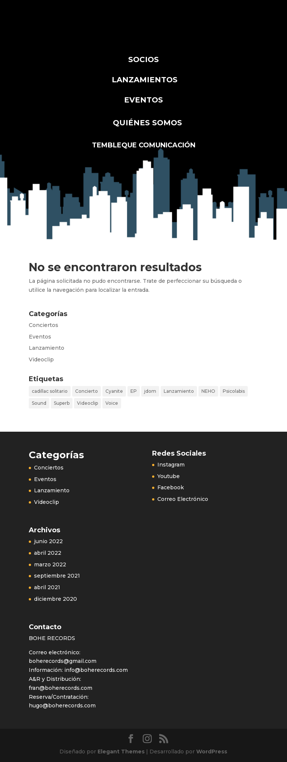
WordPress (211, 751)
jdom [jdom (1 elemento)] (150, 391)
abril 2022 (47, 553)
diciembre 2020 (55, 599)
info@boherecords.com (95, 670)
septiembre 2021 (57, 575)
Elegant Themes (121, 751)
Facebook (170, 487)
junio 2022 (48, 541)
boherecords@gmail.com (62, 661)
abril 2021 (47, 587)
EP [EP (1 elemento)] (133, 391)
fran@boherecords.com (60, 688)
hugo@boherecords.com (62, 705)
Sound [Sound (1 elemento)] (39, 403)
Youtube (168, 476)
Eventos (40, 336)
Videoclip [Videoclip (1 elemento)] (87, 403)
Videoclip (41, 359)
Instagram (171, 464)
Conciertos (43, 325)
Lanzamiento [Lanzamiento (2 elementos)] (179, 391)
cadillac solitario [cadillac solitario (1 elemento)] (50, 391)
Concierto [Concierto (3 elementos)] (86, 391)
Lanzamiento (46, 348)
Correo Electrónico (182, 499)
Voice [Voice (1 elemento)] (111, 403)
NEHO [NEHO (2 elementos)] (208, 391)
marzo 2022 (50, 564)
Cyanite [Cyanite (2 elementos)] (114, 391)
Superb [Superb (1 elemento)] (62, 403)
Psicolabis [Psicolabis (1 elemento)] (234, 391)
